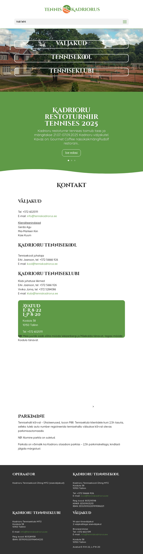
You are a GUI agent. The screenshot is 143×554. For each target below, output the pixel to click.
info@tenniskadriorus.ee (42, 216)
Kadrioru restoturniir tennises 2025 (71, 117)
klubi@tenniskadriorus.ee (42, 293)
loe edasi (71, 153)
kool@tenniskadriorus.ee (42, 264)
